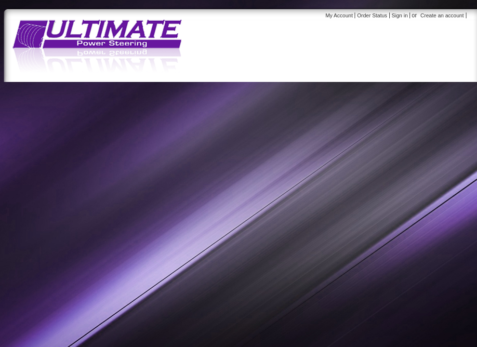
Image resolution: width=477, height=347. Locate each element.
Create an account (442, 15)
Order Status (372, 15)
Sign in (400, 15)
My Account (339, 15)
